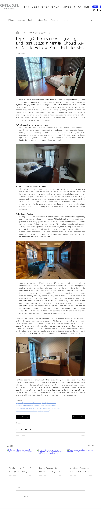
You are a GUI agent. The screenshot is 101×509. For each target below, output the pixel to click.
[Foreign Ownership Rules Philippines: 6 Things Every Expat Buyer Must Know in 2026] (50, 456)
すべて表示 (91, 445)
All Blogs (10, 20)
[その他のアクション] (84, 33)
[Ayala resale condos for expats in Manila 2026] (80, 456)
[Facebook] (97, 10)
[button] (45, 7)
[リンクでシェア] (31, 429)
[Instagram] (94, 10)
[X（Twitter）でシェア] (21, 429)
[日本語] (95, 7)
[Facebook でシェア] (17, 429)
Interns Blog (42, 20)
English (31, 20)
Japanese (21, 20)
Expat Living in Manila (59, 20)
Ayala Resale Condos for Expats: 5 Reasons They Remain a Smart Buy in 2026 (79, 470)
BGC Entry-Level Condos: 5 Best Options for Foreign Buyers (20, 470)
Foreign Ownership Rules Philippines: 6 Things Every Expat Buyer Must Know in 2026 (50, 470)
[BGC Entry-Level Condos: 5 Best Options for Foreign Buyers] (20, 456)
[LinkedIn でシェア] (26, 429)
